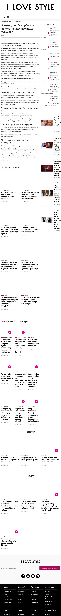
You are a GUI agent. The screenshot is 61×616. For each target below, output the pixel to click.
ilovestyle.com (54, 610)
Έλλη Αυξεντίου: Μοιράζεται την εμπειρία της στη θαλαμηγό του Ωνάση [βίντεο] (33, 392)
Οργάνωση (34, 583)
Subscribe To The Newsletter (50, 535)
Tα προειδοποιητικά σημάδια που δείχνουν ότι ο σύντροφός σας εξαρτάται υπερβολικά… (10, 293)
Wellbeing (34, 557)
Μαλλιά (20, 566)
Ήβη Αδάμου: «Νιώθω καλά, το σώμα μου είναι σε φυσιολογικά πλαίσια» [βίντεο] (20, 392)
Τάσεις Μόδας (8, 557)
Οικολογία (48, 592)
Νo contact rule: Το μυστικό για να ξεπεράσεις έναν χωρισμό (10, 193)
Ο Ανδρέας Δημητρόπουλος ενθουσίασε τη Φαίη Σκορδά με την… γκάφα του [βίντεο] (50, 476)
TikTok (55, 603)
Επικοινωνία (30, 603)
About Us (6, 603)
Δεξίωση (34, 586)
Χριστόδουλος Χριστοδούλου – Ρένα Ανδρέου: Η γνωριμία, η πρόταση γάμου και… (33, 363)
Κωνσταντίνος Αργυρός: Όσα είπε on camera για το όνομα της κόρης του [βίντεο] (20, 333)
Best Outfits (7, 357)
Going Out (7, 589)
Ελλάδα (47, 583)
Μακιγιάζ (26, 429)
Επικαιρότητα (51, 576)
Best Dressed (8, 566)
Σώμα (32, 327)
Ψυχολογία (34, 568)
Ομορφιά (21, 553)
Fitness (33, 563)
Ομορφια (31, 406)
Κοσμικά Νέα (49, 568)
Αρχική (3, 21)
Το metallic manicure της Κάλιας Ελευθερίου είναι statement (49, 432)
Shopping (6, 560)
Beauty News (21, 557)
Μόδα (6, 553)
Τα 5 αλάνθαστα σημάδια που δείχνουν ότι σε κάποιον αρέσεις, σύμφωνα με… (30, 260)
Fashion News (8, 568)
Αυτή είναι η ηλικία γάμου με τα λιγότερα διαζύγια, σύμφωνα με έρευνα (10, 226)
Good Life (7, 581)
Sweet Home (7, 583)
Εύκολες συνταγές (21, 584)
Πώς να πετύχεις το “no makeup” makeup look (28, 432)
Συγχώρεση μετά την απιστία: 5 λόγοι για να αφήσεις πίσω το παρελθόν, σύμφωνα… (10, 260)
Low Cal (20, 588)
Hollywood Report (48, 564)
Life (5, 576)
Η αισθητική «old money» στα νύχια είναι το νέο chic (33, 330)
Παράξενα (48, 589)
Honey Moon (35, 589)
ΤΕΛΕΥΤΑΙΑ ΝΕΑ (50, 24)
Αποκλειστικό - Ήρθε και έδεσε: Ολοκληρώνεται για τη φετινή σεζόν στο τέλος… (20, 363)
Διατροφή (34, 560)
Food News (21, 581)
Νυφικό (33, 581)
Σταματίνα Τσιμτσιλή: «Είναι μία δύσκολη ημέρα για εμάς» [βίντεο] (10, 509)
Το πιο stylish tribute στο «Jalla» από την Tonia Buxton (6, 361)
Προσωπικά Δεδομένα (13, 603)
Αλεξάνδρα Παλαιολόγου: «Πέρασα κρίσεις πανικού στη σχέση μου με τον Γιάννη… (6, 333)
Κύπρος (47, 581)
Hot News (33, 357)
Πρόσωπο (21, 563)
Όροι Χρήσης (22, 603)
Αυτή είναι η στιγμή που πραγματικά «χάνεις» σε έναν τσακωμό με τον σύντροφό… (29, 293)
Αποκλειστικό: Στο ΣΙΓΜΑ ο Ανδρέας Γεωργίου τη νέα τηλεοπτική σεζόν (30, 476)
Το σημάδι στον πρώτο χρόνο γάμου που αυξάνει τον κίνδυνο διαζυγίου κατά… (29, 194)
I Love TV (20, 357)
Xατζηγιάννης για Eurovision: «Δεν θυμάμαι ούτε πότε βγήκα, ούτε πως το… (6, 392)
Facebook (39, 603)
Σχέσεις (17, 21)
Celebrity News (8, 327)
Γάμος (34, 576)
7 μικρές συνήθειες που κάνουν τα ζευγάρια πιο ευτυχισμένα (28, 226)
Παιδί (5, 586)
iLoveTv (30, 450)
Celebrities (49, 553)
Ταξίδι (6, 592)
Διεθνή (47, 586)
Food (20, 576)
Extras (47, 594)
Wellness (10, 21)
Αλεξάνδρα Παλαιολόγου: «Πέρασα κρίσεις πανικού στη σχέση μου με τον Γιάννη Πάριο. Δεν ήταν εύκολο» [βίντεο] (50, 32)
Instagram (47, 603)
